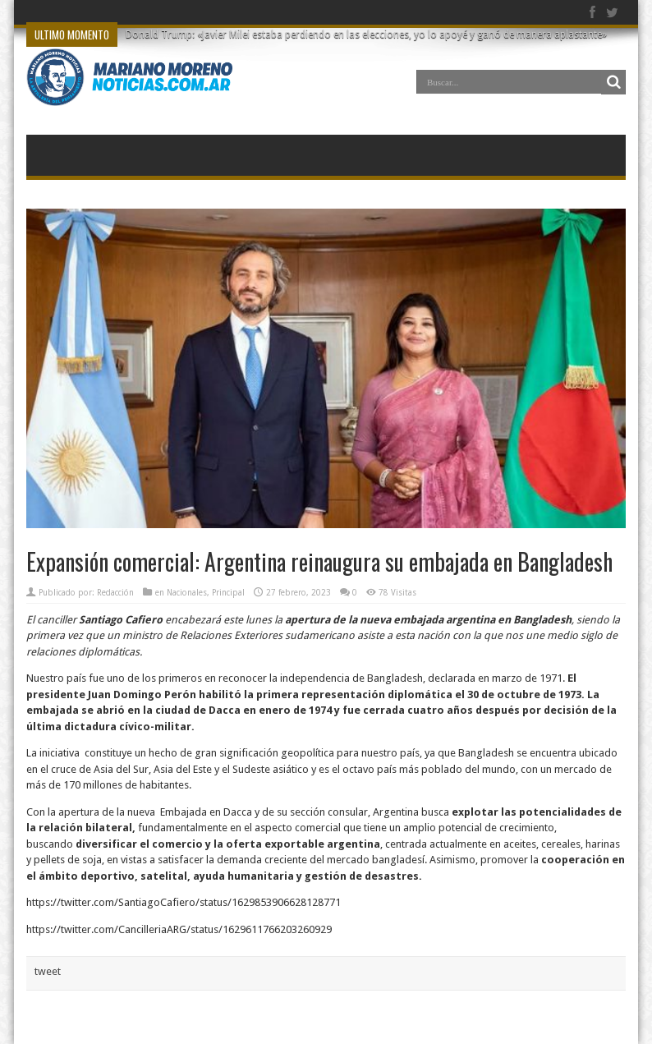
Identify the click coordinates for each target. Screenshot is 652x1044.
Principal (228, 592)
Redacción (115, 592)
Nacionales (187, 592)
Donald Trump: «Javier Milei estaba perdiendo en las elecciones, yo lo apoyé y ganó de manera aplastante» (366, 34)
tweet (47, 971)
